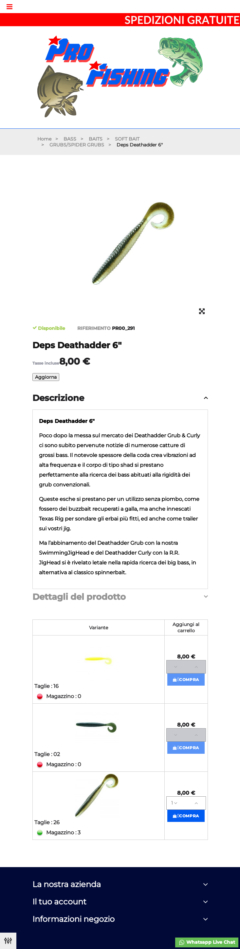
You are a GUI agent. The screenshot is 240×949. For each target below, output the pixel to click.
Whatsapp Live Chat (206, 942)
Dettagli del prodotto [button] (79, 597)
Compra (186, 679)
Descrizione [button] (58, 398)
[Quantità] (186, 667)
